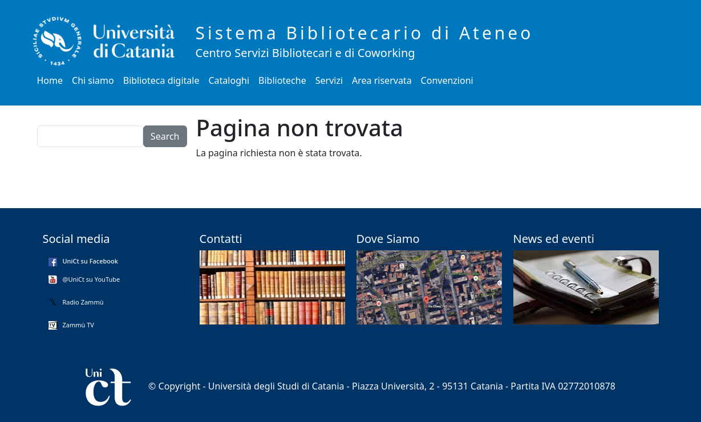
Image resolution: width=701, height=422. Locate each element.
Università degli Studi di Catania (276, 386)
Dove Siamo (388, 238)
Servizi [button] (329, 80)
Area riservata (382, 80)
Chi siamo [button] (93, 80)
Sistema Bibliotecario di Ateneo (365, 32)
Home (50, 80)
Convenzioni (447, 80)
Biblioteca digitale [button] (161, 80)
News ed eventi (553, 238)
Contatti (221, 238)
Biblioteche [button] (282, 80)
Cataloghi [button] (229, 80)
